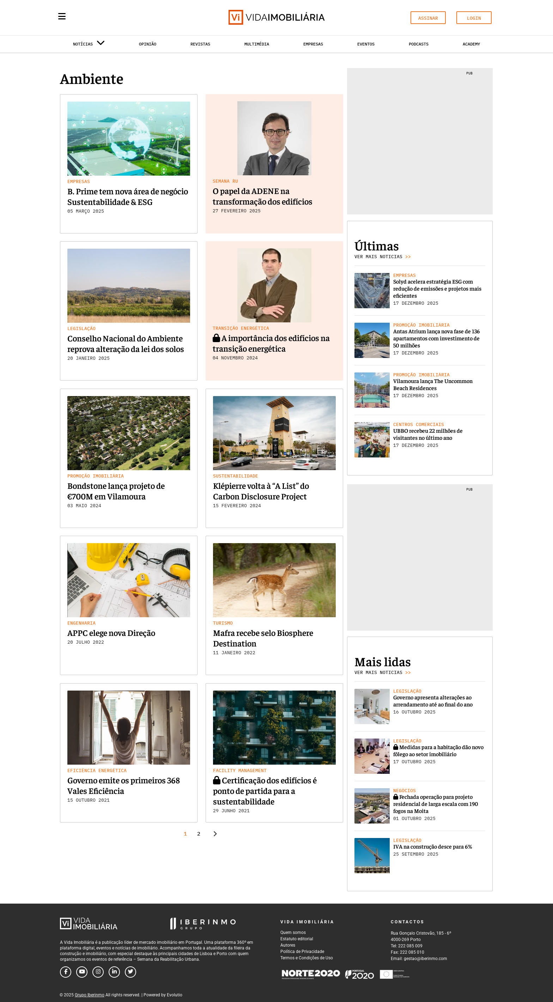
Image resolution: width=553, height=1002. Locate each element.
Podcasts (419, 44)
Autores (287, 945)
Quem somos (293, 932)
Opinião (147, 44)
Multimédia (256, 44)
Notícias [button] (89, 45)
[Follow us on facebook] (65, 972)
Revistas (200, 44)
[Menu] (62, 16)
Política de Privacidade (302, 951)
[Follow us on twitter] (130, 972)
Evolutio (174, 994)
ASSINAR (428, 18)
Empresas (313, 44)
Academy (471, 44)
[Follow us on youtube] (81, 972)
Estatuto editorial (296, 938)
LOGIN (474, 18)
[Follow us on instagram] (98, 972)
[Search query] (103, 17)
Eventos (366, 44)
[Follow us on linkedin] (114, 972)
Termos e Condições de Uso (306, 957)
